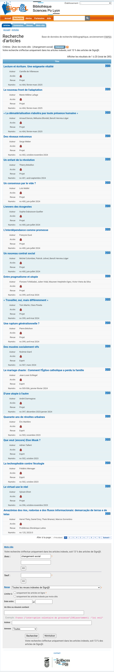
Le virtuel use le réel (16, 486)
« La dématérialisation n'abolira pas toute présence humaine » (41, 113)
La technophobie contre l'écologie (24, 463)
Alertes (28, 18)
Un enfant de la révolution (19, 159)
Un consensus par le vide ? (20, 183)
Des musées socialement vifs (21, 346)
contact (57, 653)
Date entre (9, 601)
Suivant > (106, 538)
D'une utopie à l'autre (16, 393)
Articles (6, 25)
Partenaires (39, 18)
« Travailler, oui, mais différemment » (26, 300)
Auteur (7, 622)
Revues (30, 25)
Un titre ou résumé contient (16, 607)
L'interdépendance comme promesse (26, 230)
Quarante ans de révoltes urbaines (24, 416)
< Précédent (57, 538)
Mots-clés (40, 25)
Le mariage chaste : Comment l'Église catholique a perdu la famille (44, 370)
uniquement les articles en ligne (30, 593)
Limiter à (8, 594)
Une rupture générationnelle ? (21, 323)
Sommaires (18, 25)
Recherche (18, 18)
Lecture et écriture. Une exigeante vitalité (29, 66)
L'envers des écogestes (18, 206)
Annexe (7, 628)
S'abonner (60, 47)
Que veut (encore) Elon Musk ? (22, 440)
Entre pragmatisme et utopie (21, 276)
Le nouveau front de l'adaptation (23, 89)
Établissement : (72, 3)
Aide (49, 18)
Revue (7, 587)
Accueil (8, 18)
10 (99, 538)
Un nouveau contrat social (19, 253)
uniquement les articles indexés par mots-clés (37, 596)
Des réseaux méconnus (18, 136)
